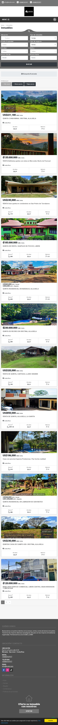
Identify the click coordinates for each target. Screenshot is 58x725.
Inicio (2, 25)
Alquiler (5, 686)
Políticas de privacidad (10, 691)
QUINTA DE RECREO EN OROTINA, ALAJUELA (20, 331)
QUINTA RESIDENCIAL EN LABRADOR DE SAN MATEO (23, 502)
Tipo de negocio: (36, 41)
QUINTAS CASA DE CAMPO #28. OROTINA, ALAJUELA (23, 544)
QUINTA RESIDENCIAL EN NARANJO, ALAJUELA (21, 289)
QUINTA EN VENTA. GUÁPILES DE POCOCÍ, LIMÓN (21, 246)
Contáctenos (7, 689)
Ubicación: (4, 35)
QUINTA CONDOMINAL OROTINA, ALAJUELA (19, 118)
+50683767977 (23, 2)
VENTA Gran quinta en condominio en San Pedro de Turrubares (26, 204)
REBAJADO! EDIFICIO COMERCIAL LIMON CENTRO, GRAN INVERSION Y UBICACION (28, 587)
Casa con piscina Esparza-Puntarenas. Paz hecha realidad (24, 459)
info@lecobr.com (7, 666)
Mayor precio (30, 84)
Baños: (32, 48)
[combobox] (43, 38)
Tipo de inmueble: (36, 35)
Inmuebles (9, 25)
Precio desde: (6, 54)
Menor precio (17, 84)
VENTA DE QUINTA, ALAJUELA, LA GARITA (19, 416)
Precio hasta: (34, 54)
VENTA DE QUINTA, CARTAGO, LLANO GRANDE (20, 374)
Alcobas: (4, 48)
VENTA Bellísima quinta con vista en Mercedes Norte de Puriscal (27, 161)
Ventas (5, 683)
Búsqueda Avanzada (29, 74)
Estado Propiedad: (7, 41)
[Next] (9, 602)
